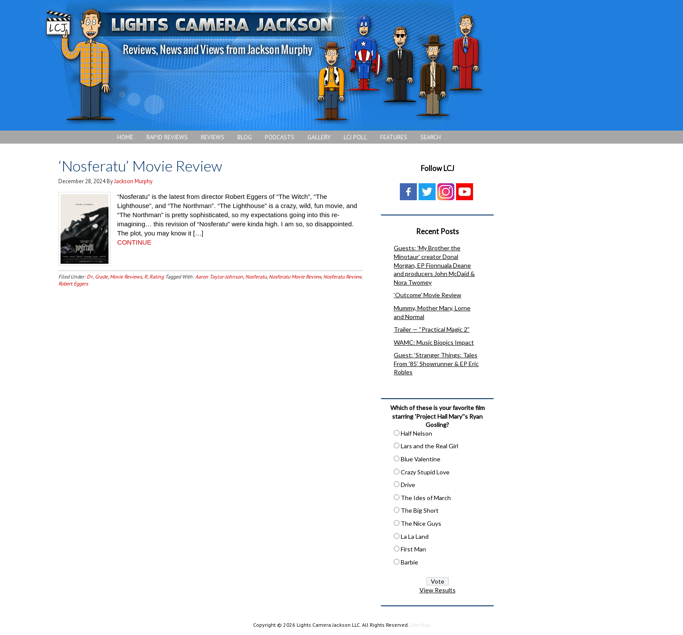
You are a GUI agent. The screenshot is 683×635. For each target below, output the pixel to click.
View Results (437, 590)
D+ (90, 276)
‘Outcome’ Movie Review (427, 295)
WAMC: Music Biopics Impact (434, 342)
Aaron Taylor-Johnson (219, 276)
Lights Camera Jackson (263, 65)
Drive (408, 484)
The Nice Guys (421, 523)
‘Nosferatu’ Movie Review (140, 166)
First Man (413, 549)
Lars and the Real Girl (429, 446)
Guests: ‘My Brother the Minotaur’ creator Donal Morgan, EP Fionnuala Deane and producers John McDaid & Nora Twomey (434, 265)
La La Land (415, 536)
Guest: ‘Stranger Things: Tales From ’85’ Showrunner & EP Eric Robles (436, 363)
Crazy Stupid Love (425, 472)
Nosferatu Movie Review (295, 276)
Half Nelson (416, 433)
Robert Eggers (73, 283)
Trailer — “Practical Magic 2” (432, 329)
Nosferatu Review (342, 276)
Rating (156, 276)
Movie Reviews (126, 276)
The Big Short (420, 510)
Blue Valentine (420, 459)
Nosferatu (256, 276)
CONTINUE (134, 242)
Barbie (409, 562)
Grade (101, 276)
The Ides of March (426, 497)
